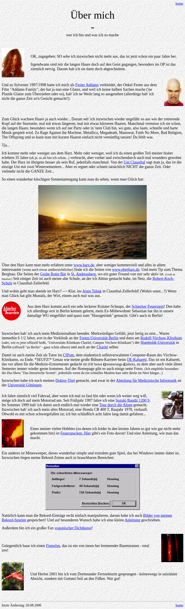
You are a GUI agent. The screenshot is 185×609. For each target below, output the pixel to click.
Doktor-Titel (65, 380)
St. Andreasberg (83, 274)
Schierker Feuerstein (148, 306)
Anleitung (132, 520)
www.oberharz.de (125, 269)
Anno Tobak (92, 291)
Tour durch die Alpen (115, 405)
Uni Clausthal (134, 162)
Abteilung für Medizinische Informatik (146, 380)
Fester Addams (87, 85)
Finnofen (53, 546)
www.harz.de (84, 265)
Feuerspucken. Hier (75, 433)
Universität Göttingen (24, 385)
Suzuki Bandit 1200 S (133, 400)
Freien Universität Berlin (99, 338)
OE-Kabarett (137, 359)
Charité (102, 347)
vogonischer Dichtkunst (72, 528)
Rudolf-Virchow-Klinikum (161, 338)
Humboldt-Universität (158, 342)
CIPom (68, 355)
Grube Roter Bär (53, 274)
